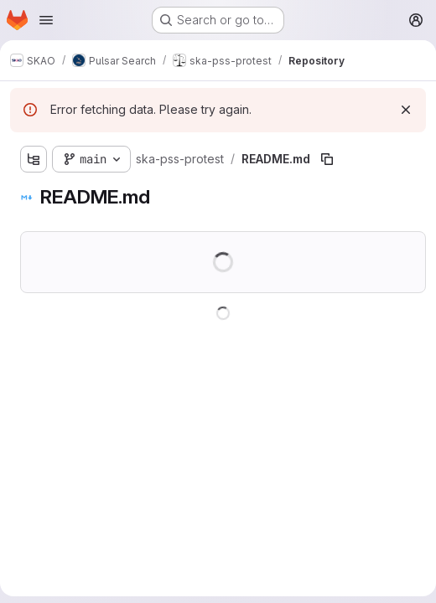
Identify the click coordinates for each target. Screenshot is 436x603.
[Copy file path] (327, 159)
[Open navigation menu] (46, 20)
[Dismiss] (406, 110)
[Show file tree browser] (33, 159)
